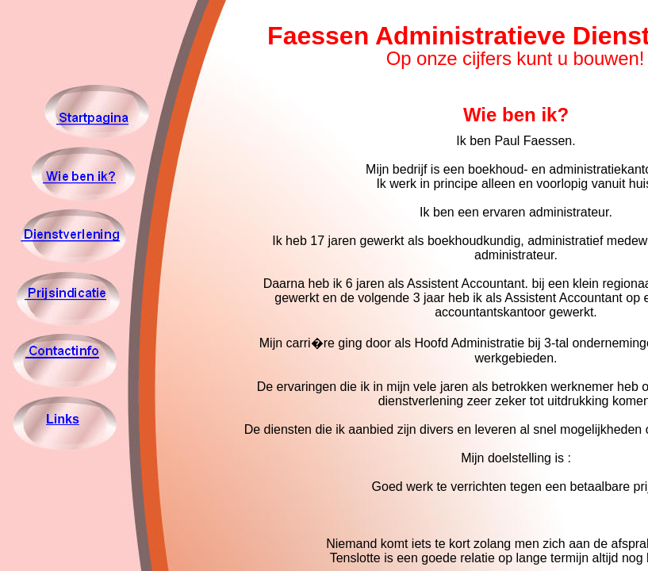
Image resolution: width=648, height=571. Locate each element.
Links (62, 419)
